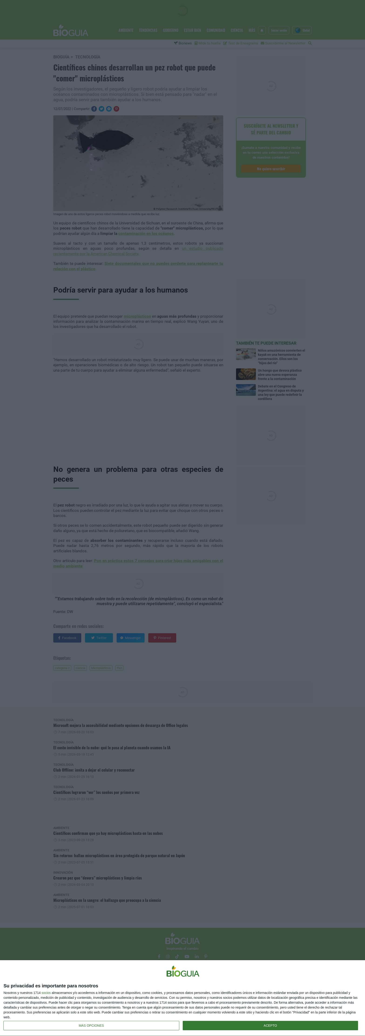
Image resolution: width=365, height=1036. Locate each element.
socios (46, 992)
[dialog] (182, 998)
